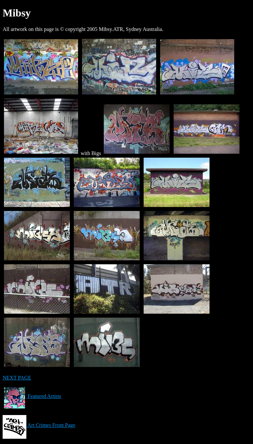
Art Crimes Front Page (39, 425)
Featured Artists (32, 396)
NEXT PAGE (17, 377)
